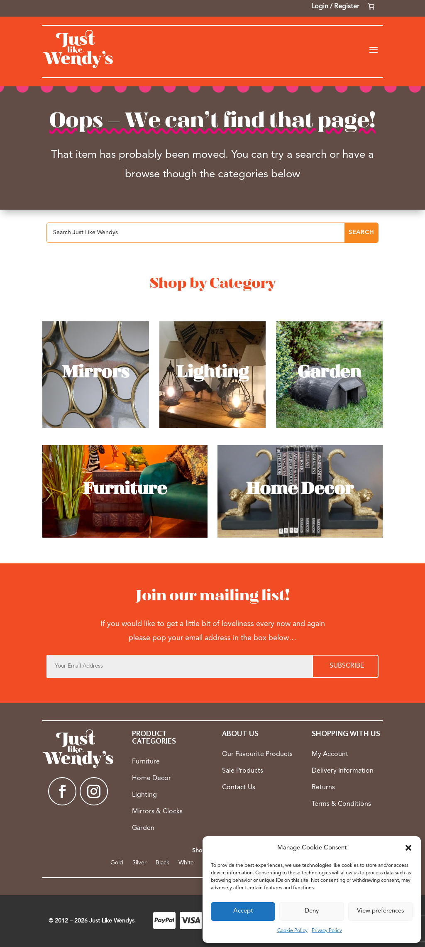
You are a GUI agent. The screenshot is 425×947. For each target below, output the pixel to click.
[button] (408, 848)
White (186, 863)
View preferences (380, 911)
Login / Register (335, 6)
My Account (330, 754)
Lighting (144, 795)
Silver (139, 863)
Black (162, 863)
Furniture (146, 762)
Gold (116, 863)
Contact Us (238, 787)
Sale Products (242, 771)
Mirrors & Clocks (157, 811)
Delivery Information (343, 771)
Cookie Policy (292, 930)
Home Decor (151, 778)
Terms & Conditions (341, 804)
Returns (323, 787)
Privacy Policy (327, 930)
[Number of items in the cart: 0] (371, 6)
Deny (312, 911)
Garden (143, 828)
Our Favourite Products (257, 754)
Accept (243, 911)
